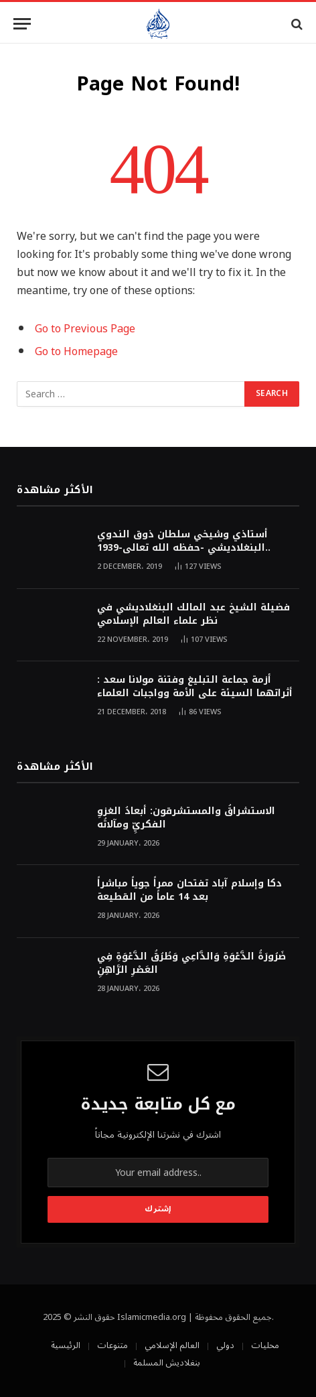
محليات (265, 1345)
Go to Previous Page (85, 329)
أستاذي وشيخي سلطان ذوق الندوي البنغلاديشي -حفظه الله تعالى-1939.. (183, 541)
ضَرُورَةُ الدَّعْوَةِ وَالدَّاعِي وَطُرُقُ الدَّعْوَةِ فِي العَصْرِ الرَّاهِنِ (191, 963)
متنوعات (112, 1345)
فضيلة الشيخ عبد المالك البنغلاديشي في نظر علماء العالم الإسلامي (193, 614)
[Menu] (22, 24)
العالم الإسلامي (172, 1345)
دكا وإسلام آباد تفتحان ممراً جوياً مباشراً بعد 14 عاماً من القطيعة (189, 890)
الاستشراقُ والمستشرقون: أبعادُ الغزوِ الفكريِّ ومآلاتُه (186, 818)
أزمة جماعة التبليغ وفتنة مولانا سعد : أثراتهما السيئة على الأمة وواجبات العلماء (195, 686)
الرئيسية (65, 1345)
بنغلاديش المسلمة (166, 1362)
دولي (225, 1345)
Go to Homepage (76, 351)
